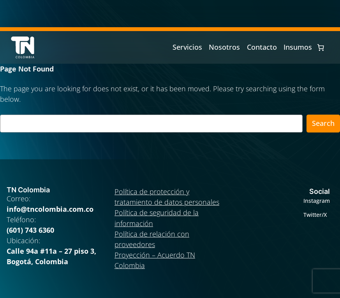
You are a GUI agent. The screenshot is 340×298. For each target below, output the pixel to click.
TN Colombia (28, 190)
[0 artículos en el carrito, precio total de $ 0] (320, 47)
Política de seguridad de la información (157, 218)
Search (323, 123)
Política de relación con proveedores (152, 239)
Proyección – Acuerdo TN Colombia (155, 260)
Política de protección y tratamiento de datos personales (167, 197)
